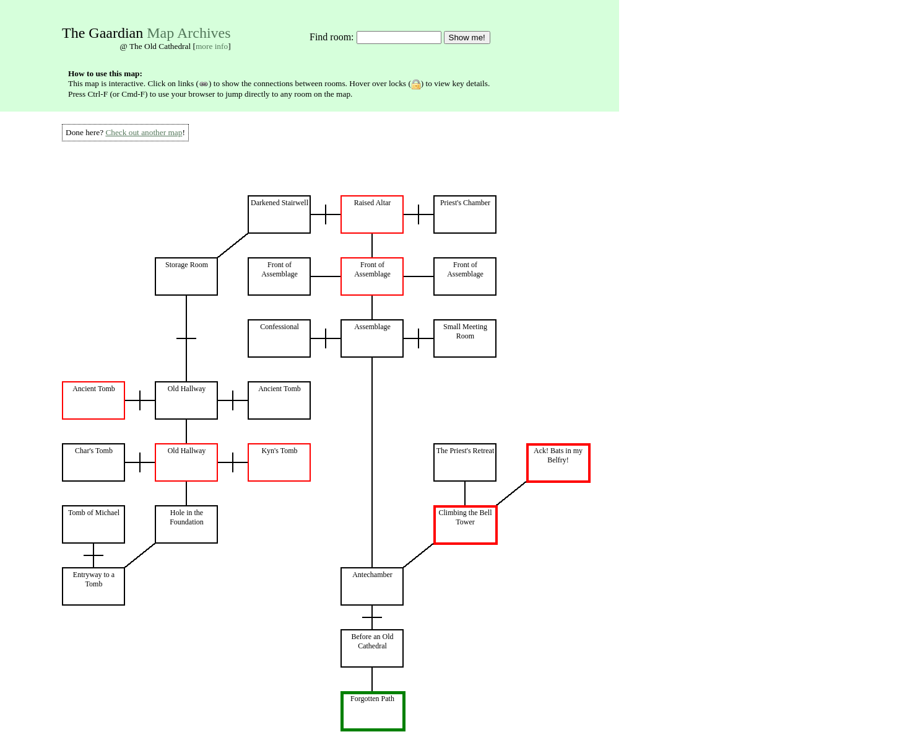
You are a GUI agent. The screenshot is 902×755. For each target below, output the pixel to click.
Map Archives (188, 33)
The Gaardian (102, 33)
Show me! (467, 37)
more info (212, 46)
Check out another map (143, 132)
